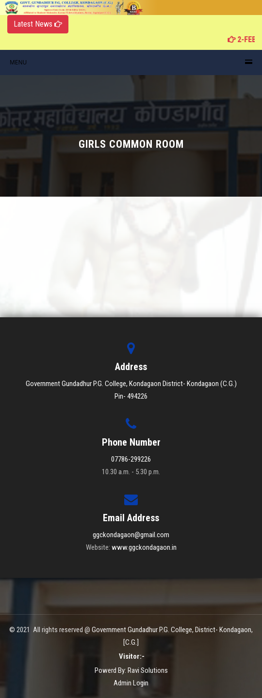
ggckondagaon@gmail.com (131, 534)
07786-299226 (131, 459)
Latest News (38, 24)
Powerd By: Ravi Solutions (131, 670)
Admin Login (131, 683)
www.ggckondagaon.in (144, 547)
